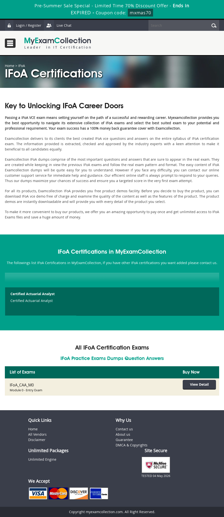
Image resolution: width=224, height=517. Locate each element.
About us (123, 434)
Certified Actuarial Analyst (32, 294)
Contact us (124, 429)
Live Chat (57, 25)
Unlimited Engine (42, 459)
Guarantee (124, 439)
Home (9, 65)
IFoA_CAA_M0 (22, 385)
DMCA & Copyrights (131, 445)
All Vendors (37, 434)
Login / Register (23, 25)
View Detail (199, 384)
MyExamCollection (57, 43)
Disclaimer (36, 439)
